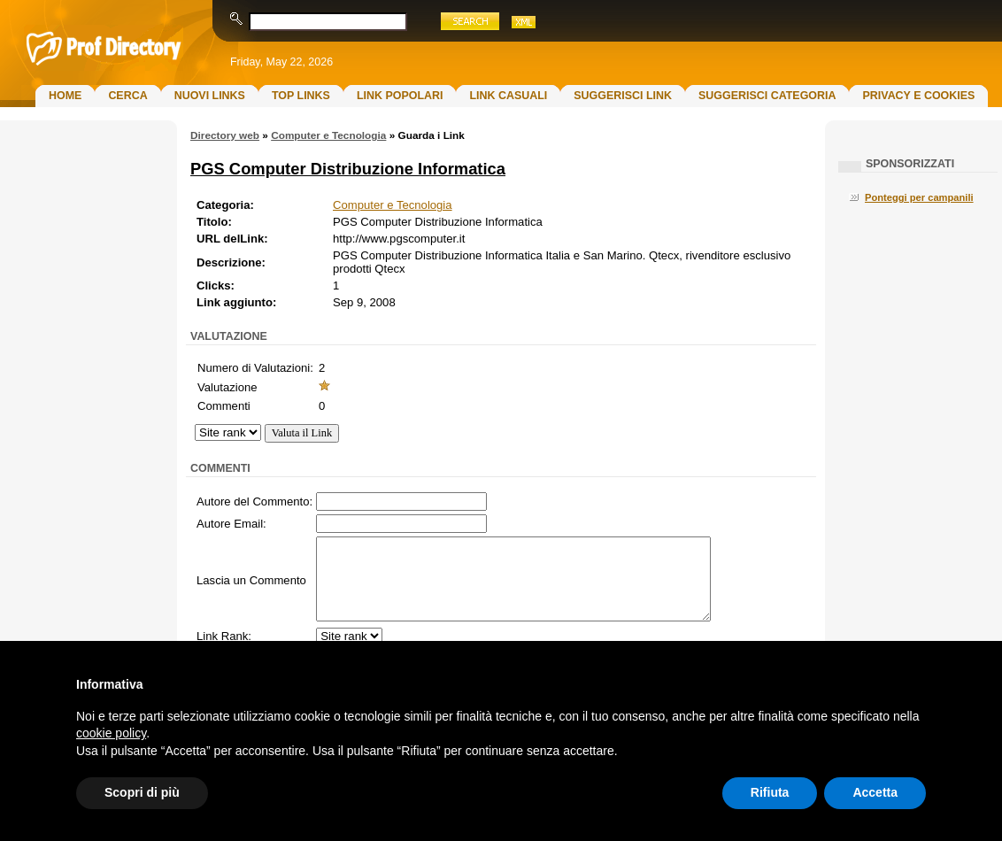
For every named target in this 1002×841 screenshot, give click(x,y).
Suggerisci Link (623, 95)
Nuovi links (209, 95)
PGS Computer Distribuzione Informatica (347, 168)
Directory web (224, 135)
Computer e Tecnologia (328, 135)
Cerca (127, 95)
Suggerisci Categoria (767, 95)
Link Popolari (400, 95)
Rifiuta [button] (770, 792)
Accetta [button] (875, 792)
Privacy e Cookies (918, 95)
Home (65, 95)
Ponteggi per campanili (919, 197)
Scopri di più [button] (142, 792)
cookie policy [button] (111, 733)
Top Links (301, 95)
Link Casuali (508, 95)
